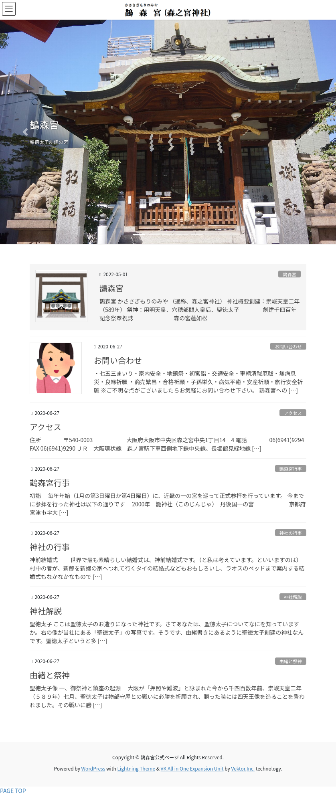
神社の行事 (290, 533)
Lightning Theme (136, 768)
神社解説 (293, 597)
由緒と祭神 (290, 661)
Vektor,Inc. (243, 768)
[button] (25, 132)
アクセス (293, 413)
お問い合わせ (288, 346)
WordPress (93, 768)
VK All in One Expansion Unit (192, 768)
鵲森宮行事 (290, 468)
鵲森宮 (289, 274)
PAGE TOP (13, 791)
